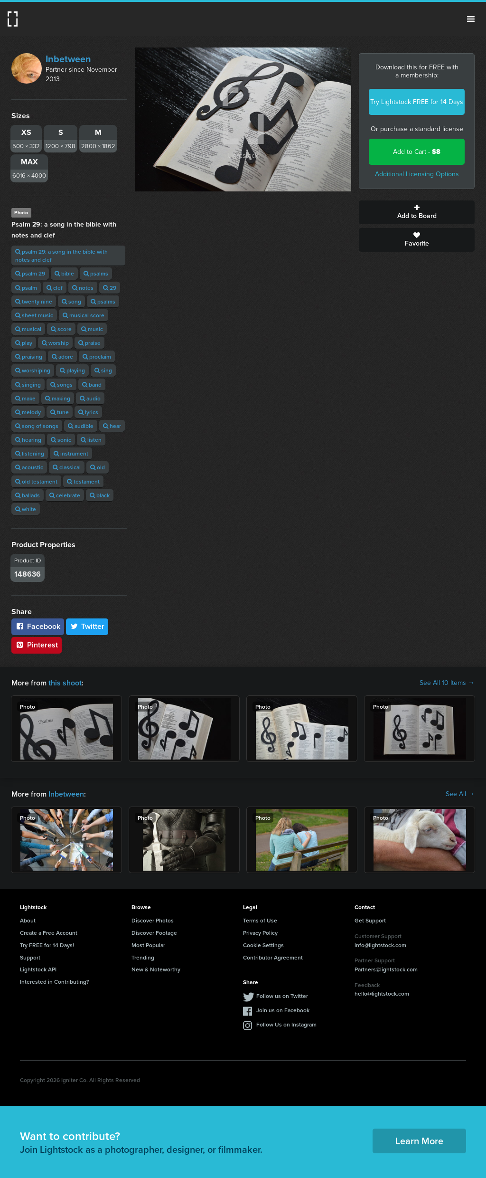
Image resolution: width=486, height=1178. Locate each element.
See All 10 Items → (447, 683)
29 (109, 288)
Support (30, 957)
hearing (28, 440)
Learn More (419, 1141)
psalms (96, 273)
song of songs (36, 426)
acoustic (29, 467)
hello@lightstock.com (382, 993)
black (100, 495)
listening (29, 453)
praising (28, 356)
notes (82, 288)
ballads (27, 495)
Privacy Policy (260, 933)
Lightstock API (38, 969)
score (61, 329)
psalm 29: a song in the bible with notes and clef (61, 255)
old (97, 467)
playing (72, 370)
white (25, 509)
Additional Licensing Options (417, 174)
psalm (26, 288)
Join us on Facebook (282, 1010)
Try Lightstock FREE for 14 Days (416, 102)
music (92, 329)
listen (91, 440)
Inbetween (68, 59)
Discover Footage (154, 933)
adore (62, 356)
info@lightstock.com (380, 945)
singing (28, 384)
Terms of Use (260, 920)
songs (61, 384)
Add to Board (416, 212)
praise (89, 343)
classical (67, 467)
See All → (460, 794)
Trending (142, 957)
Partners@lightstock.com (386, 969)
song (71, 301)
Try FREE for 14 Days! (47, 945)
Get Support (370, 920)
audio (90, 398)
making (57, 398)
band (92, 384)
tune (59, 412)
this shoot (65, 682)
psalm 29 (30, 273)
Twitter (87, 626)
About (28, 920)
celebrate (64, 495)
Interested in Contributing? (54, 982)
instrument (71, 453)
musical (28, 329)
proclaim (97, 356)
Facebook (37, 626)
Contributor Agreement (273, 957)
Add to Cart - (416, 152)
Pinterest (36, 644)
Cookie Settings (263, 945)
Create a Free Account (48, 933)
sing (103, 370)
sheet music (34, 315)
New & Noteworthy (155, 969)
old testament (36, 481)
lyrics (88, 412)
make (25, 398)
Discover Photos (152, 920)
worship (55, 343)
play (23, 343)
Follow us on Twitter (282, 996)
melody (28, 412)
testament (83, 481)
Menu (470, 19)
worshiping (32, 370)
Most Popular (148, 945)
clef (55, 288)
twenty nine (33, 301)
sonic (61, 440)
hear (112, 426)
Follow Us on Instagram (286, 1024)
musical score (83, 315)
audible (80, 426)
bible (64, 273)
